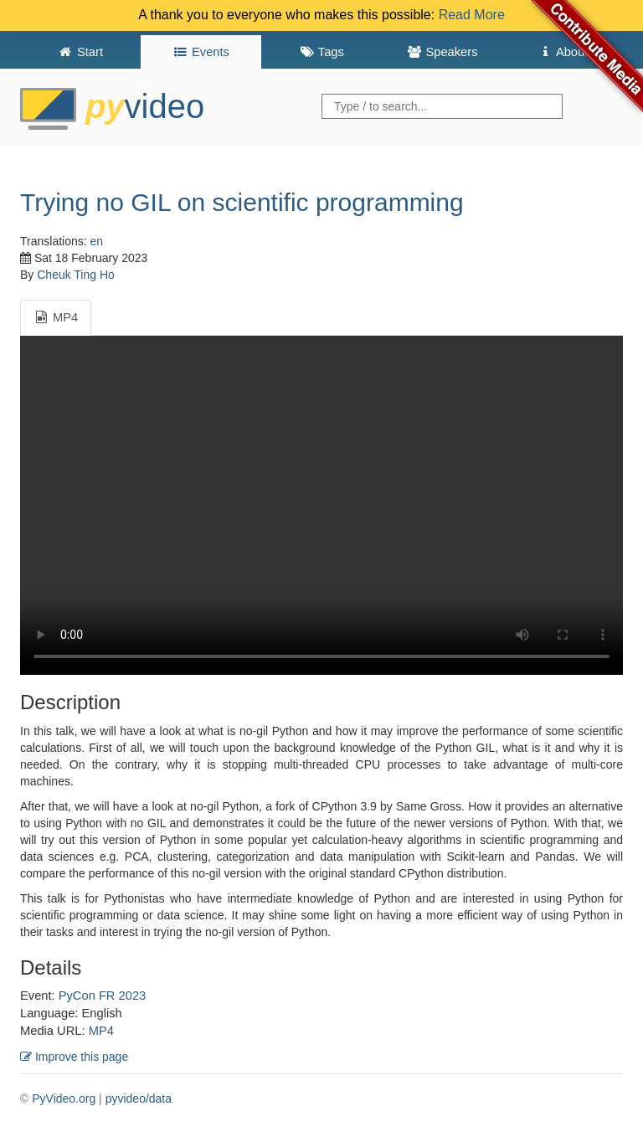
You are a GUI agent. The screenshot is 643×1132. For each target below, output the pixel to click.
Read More (472, 15)
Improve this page (74, 1056)
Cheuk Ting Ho (76, 274)
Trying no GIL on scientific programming (242, 202)
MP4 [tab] (55, 317)
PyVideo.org (63, 1098)
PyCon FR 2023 (103, 995)
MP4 (101, 1030)
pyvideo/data (138, 1098)
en (97, 241)
